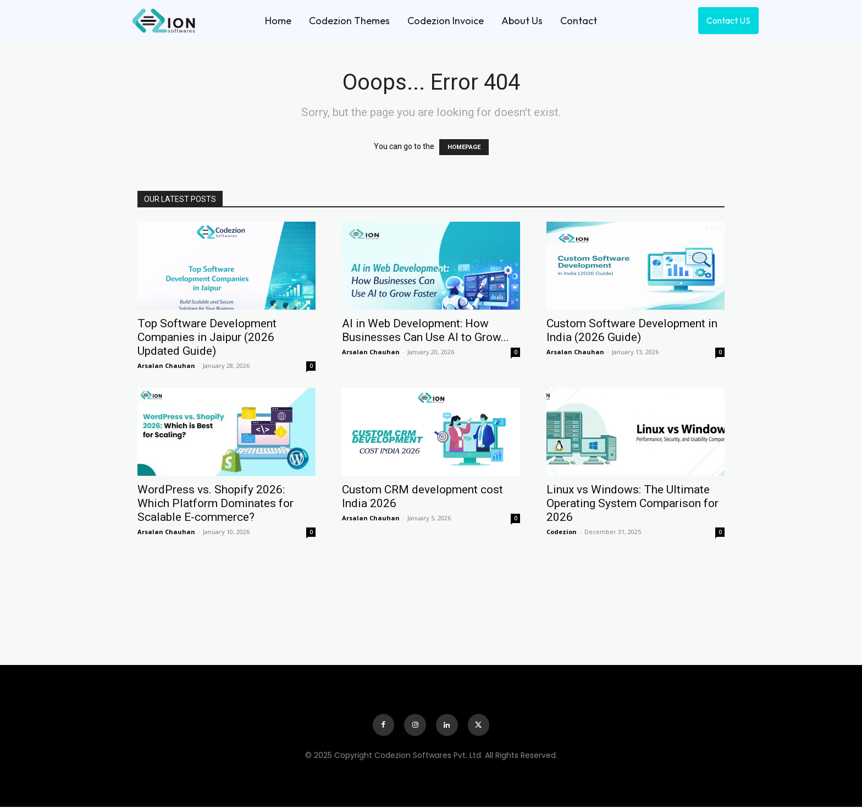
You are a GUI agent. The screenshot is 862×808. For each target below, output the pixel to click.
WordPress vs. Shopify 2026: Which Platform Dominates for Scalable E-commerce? (215, 503)
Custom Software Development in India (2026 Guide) (631, 330)
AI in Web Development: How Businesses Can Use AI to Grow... (425, 330)
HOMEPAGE (463, 147)
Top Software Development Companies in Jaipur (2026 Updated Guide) (207, 337)
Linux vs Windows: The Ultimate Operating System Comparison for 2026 (632, 503)
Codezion (561, 531)
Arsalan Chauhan (166, 365)
